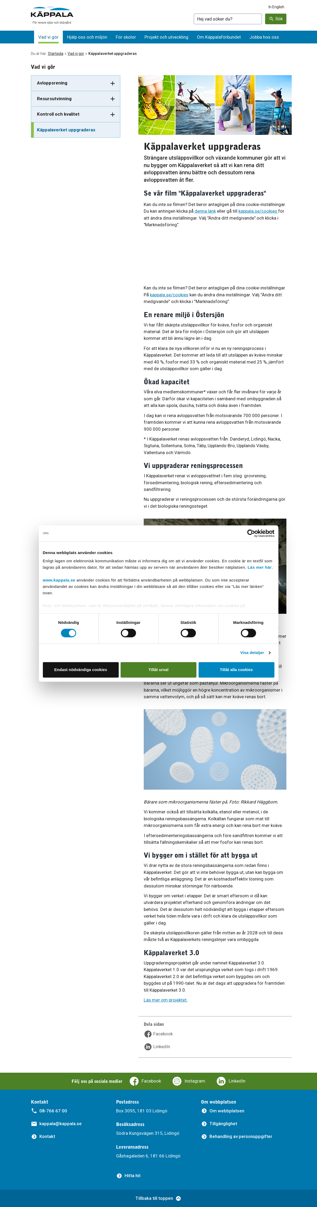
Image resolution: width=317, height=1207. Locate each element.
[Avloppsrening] (75, 83)
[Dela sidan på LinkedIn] (157, 1047)
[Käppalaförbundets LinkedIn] (230, 1081)
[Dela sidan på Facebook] (158, 1034)
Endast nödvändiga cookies (80, 669)
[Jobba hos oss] (264, 37)
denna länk (205, 211)
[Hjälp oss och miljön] (87, 37)
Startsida (55, 53)
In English (276, 7)
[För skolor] (126, 37)
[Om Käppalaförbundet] (219, 37)
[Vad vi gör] (48, 37)
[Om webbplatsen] (222, 1111)
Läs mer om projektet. (166, 1000)
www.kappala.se (59, 580)
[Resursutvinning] (75, 99)
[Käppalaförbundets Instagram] (188, 1081)
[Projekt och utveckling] (166, 37)
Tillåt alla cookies (236, 669)
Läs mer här (260, 567)
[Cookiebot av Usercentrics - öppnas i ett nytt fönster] (251, 533)
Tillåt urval (158, 669)
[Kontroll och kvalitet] (75, 114)
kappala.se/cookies (258, 211)
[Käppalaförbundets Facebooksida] (145, 1081)
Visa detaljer (252, 653)
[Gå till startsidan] (52, 15)
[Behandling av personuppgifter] (236, 1136)
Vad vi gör (76, 53)
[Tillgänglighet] (219, 1123)
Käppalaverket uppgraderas (66, 129)
